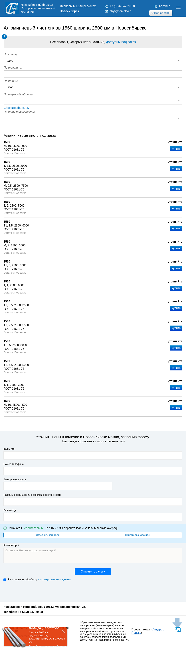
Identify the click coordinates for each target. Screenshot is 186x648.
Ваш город (9, 510)
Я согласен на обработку (37, 579)
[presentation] (31, 591)
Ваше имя (9, 448)
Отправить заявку (93, 571)
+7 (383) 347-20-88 (122, 6)
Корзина (164, 6)
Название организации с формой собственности (32, 494)
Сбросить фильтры (16, 107)
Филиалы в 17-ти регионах (78, 6)
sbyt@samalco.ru (121, 11)
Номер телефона (13, 464)
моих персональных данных (54, 579)
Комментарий (11, 545)
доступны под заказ (121, 42)
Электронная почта (14, 479)
